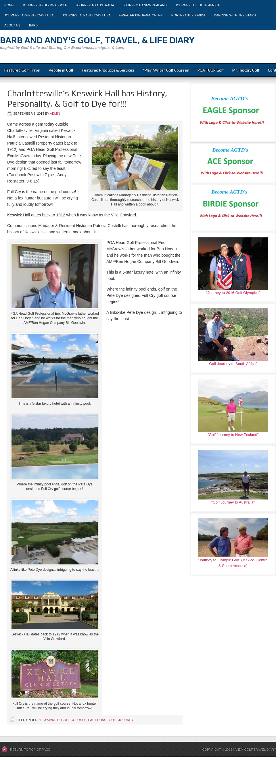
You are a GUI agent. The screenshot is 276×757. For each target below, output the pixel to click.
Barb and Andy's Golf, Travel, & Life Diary (97, 40)
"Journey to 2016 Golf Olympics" (233, 293)
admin (55, 113)
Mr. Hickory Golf (245, 70)
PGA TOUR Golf (211, 70)
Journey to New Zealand (145, 5)
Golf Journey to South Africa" (233, 364)
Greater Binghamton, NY (141, 15)
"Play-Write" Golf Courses (62, 720)
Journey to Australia (95, 5)
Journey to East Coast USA (86, 15)
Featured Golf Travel (22, 70)
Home (9, 5)
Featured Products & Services (108, 70)
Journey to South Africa (197, 5)
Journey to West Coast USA (28, 15)
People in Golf (61, 70)
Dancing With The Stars (235, 15)
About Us (12, 25)
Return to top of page (30, 749)
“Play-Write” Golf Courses (166, 70)
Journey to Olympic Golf (44, 5)
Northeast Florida (188, 15)
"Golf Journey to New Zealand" (233, 435)
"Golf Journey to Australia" (233, 502)
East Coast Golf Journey (110, 720)
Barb (33, 25)
